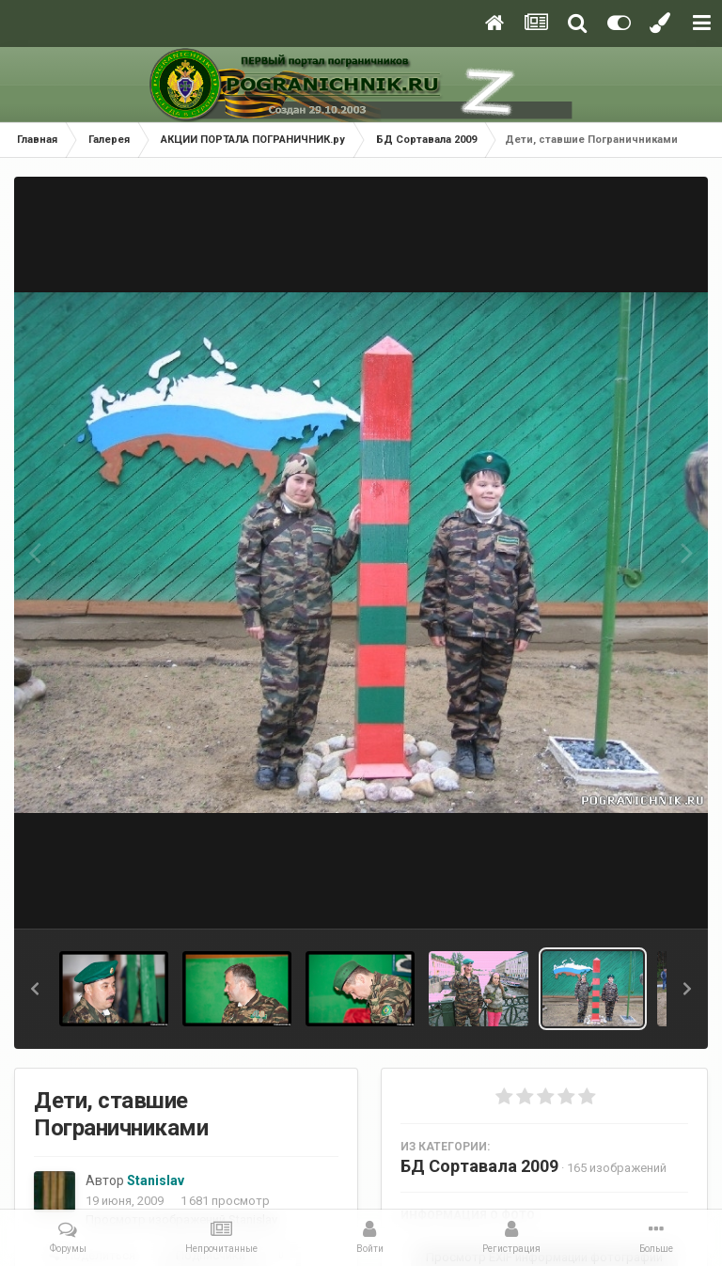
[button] (34, 988)
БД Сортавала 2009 (479, 1166)
